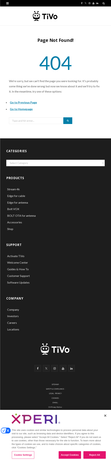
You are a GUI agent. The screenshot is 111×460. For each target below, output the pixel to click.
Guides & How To (18, 269)
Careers (12, 322)
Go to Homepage (21, 109)
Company (13, 309)
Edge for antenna (17, 202)
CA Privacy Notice (55, 407)
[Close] (105, 417)
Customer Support (18, 275)
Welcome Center (17, 262)
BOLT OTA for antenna (21, 215)
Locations (13, 329)
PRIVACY (58, 393)
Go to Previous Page (23, 102)
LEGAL (51, 393)
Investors (13, 316)
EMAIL (55, 403)
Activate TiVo (15, 256)
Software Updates (18, 282)
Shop (10, 229)
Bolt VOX (13, 209)
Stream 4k (13, 189)
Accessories (15, 222)
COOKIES (55, 398)
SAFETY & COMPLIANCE (55, 389)
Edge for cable (16, 195)
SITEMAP (55, 384)
